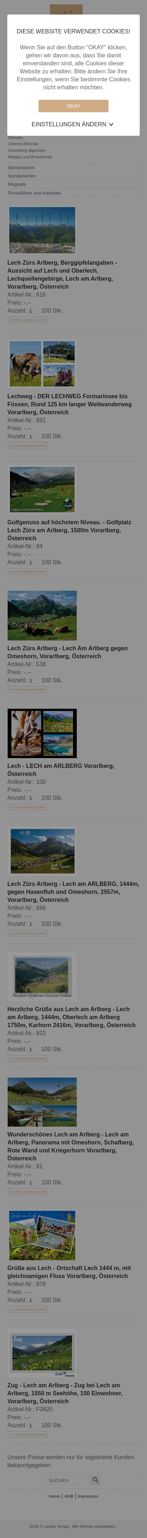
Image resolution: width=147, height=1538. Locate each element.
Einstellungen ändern (69, 124)
